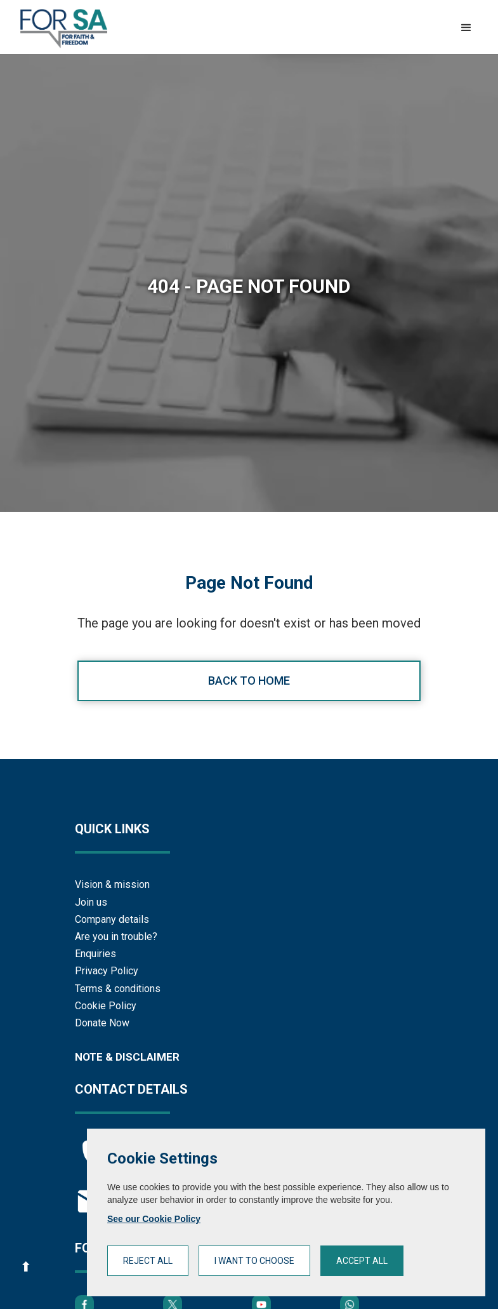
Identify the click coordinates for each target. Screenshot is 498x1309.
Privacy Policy (106, 971)
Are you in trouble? (116, 936)
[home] (63, 28)
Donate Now (102, 1023)
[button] (466, 28)
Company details (112, 919)
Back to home (249, 680)
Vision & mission (112, 884)
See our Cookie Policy (153, 1219)
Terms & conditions (118, 989)
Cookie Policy (105, 1006)
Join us (91, 902)
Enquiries (95, 954)
